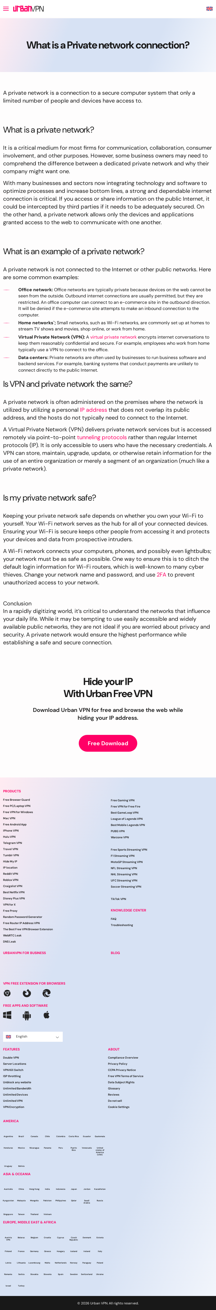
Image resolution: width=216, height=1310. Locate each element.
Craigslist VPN (12, 886)
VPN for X (9, 904)
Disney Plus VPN (14, 898)
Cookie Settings (118, 1107)
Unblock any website (17, 1082)
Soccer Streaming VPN (126, 886)
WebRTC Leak (12, 935)
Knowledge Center (128, 910)
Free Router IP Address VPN (21, 923)
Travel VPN (10, 849)
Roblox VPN (10, 880)
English (32, 1036)
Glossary (114, 1088)
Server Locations (14, 1064)
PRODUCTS (12, 791)
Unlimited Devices (15, 1094)
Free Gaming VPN (122, 800)
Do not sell (115, 1101)
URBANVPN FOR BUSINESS (24, 953)
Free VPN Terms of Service (125, 1076)
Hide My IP (10, 861)
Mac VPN (9, 818)
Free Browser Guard (16, 800)
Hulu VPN (9, 837)
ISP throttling (12, 1076)
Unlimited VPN (12, 1101)
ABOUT (114, 1049)
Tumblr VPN (11, 855)
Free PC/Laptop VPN (16, 806)
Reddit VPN (10, 874)
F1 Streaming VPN (122, 856)
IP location (10, 867)
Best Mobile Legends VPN (128, 825)
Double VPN (11, 1057)
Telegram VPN (12, 843)
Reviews (113, 1094)
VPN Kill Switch (13, 1070)
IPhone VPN (11, 830)
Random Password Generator (22, 917)
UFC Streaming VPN (124, 880)
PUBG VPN (118, 831)
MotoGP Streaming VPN (127, 862)
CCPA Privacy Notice (122, 1070)
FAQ (113, 919)
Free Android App (14, 824)
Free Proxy (10, 911)
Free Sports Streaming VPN (129, 849)
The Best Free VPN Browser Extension (28, 929)
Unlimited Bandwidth (17, 1088)
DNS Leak (9, 941)
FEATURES (11, 1049)
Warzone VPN (120, 837)
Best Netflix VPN (13, 892)
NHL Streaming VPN (124, 874)
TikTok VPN (118, 899)
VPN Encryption (13, 1107)
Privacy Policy (117, 1064)
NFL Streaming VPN (124, 868)
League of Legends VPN (127, 819)
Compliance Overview (123, 1057)
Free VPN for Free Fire (125, 806)
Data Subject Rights (121, 1082)
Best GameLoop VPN (124, 812)
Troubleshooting (122, 925)
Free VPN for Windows (18, 812)
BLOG (115, 953)
